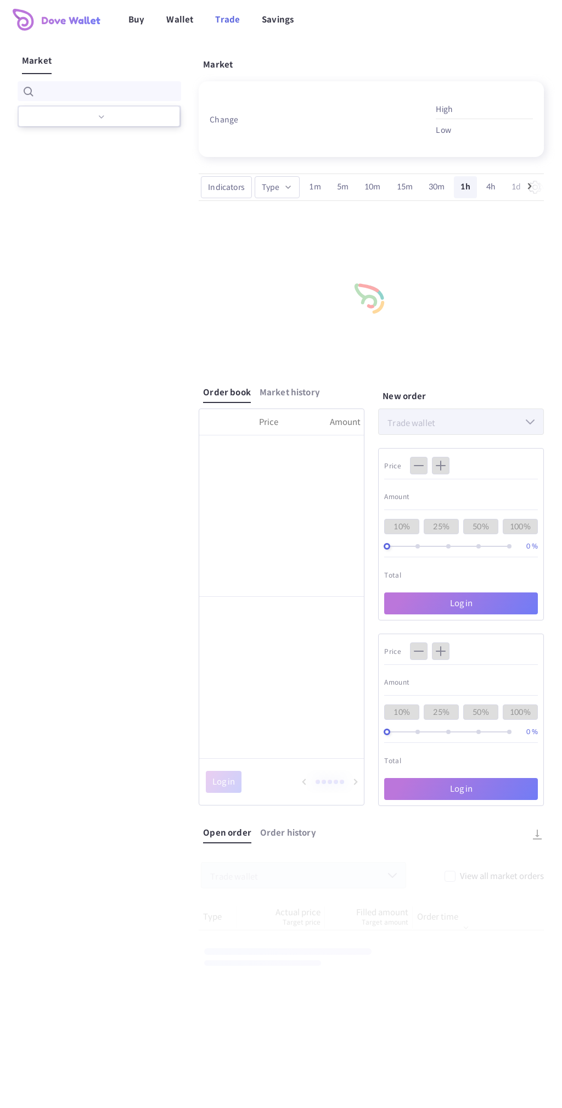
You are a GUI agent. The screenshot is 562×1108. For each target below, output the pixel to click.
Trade (227, 19)
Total (392, 575)
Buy (136, 19)
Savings (278, 19)
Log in (461, 603)
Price (392, 466)
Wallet (179, 19)
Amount (396, 497)
